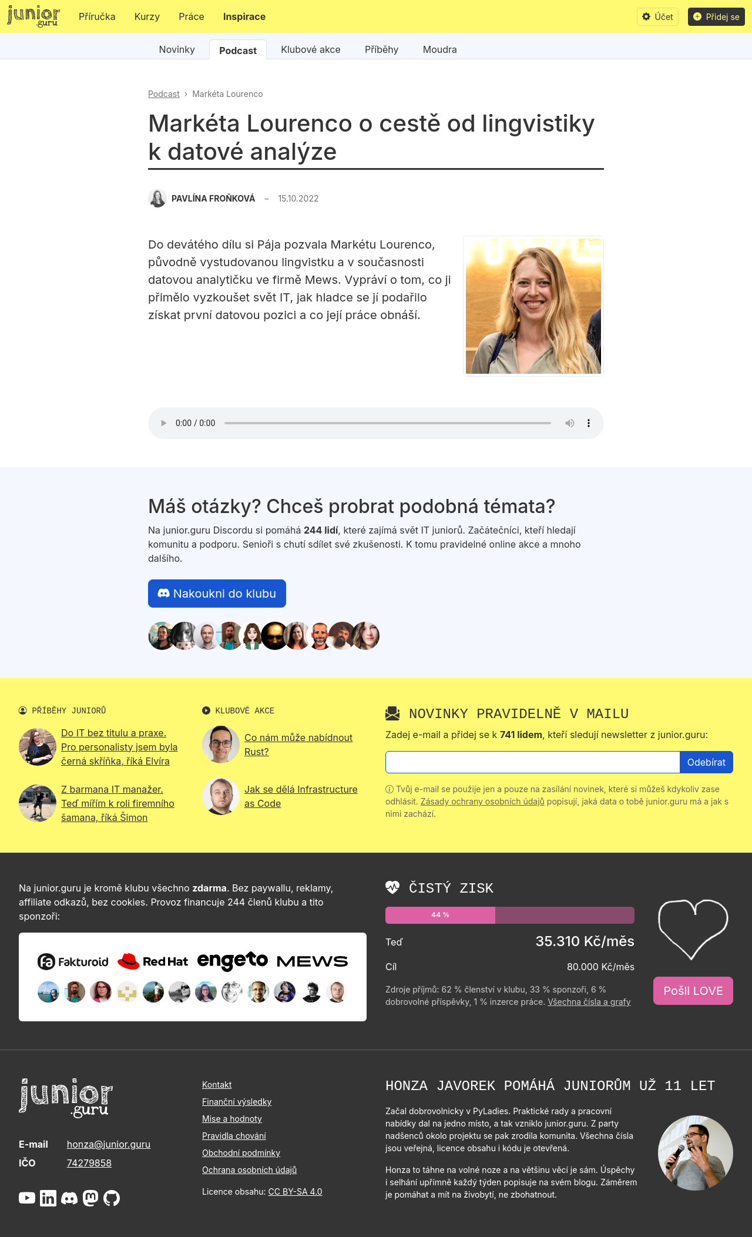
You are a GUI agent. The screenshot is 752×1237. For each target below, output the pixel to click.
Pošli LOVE (693, 991)
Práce (191, 16)
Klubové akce (311, 49)
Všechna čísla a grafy (589, 1002)
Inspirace (244, 16)
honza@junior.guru (108, 1144)
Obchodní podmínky (241, 1153)
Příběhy (382, 49)
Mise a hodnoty (232, 1119)
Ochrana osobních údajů (249, 1170)
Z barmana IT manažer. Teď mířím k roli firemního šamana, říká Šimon (117, 803)
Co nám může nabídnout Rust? (298, 744)
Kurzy (147, 16)
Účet (657, 17)
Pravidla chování (234, 1136)
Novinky (177, 49)
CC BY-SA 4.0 (295, 1191)
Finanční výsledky (236, 1102)
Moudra (440, 49)
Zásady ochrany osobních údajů (483, 801)
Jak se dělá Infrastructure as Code (301, 796)
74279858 (89, 1163)
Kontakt (216, 1085)
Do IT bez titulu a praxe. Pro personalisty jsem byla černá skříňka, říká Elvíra (119, 747)
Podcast (238, 50)
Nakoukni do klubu (217, 593)
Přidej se (716, 17)
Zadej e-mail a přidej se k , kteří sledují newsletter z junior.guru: (546, 734)
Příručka (97, 16)
